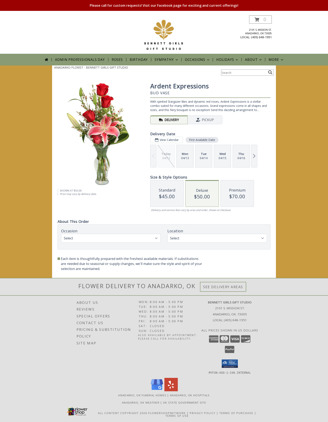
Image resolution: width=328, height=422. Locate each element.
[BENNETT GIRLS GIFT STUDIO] (163, 35)
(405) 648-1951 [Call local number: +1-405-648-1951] (261, 37)
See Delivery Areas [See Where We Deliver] (223, 286)
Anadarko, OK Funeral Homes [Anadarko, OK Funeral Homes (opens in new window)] (142, 395)
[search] (270, 72)
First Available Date (202, 140)
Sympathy (167, 59)
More (276, 59)
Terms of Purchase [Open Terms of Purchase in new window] (236, 413)
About (254, 59)
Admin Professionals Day (80, 59)
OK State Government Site (184, 402)
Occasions (197, 59)
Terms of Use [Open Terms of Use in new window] (177, 415)
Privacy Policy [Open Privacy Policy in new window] (202, 413)
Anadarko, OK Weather (140, 402)
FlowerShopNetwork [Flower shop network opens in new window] (167, 413)
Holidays (227, 59)
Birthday (139, 59)
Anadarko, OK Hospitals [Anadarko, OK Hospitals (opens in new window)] (190, 395)
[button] (260, 19)
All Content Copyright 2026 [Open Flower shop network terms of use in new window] (122, 413)
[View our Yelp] (171, 390)
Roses (117, 59)
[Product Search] (243, 72)
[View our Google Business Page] (157, 390)
